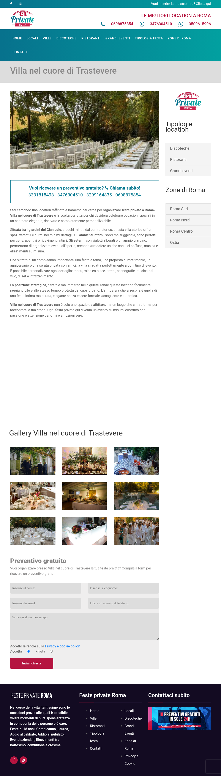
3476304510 (161, 24)
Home (17, 38)
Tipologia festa (149, 38)
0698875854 (122, 24)
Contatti (20, 52)
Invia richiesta (31, 663)
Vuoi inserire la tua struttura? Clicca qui (181, 4)
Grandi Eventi (118, 38)
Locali (32, 38)
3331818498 (41, 194)
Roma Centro (181, 231)
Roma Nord (180, 220)
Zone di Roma (179, 38)
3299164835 (99, 194)
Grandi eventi (181, 170)
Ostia (174, 242)
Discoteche (67, 38)
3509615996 (200, 24)
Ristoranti (91, 38)
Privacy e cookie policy (62, 646)
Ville (47, 38)
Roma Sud (179, 209)
